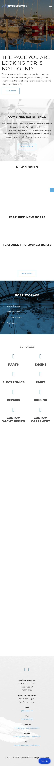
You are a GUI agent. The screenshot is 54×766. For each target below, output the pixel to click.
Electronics (14, 377)
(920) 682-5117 (27, 711)
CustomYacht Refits (13, 415)
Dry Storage (9, 323)
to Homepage (11, 91)
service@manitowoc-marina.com (27, 737)
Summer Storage (12, 317)
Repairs (13, 395)
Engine (40, 359)
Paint (40, 377)
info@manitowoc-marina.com (27, 728)
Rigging (40, 395)
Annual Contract (11, 311)
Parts (13, 359)
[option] (14, 188)
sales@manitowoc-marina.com (27, 745)
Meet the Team (27, 147)
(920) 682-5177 (27, 719)
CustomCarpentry (40, 415)
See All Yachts (27, 274)
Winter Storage (11, 306)
